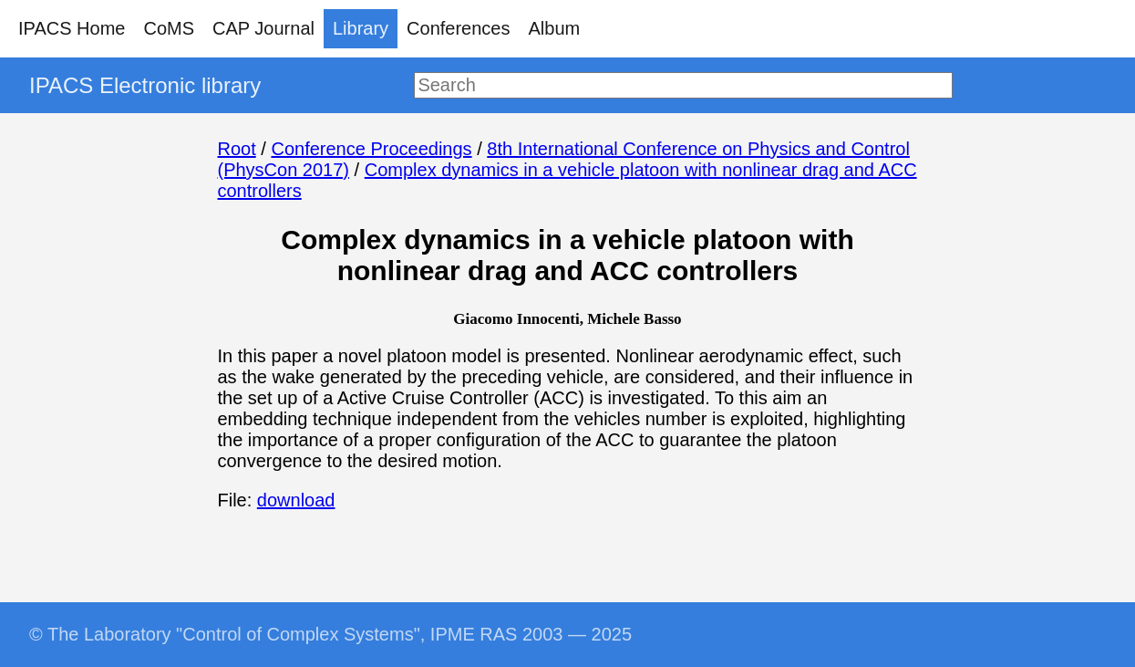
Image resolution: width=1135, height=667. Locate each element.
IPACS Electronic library (145, 85)
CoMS (168, 28)
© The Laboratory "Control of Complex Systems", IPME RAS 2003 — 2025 (330, 634)
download (296, 500)
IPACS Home (71, 28)
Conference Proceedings (371, 149)
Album (555, 28)
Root (237, 149)
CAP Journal (263, 28)
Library (360, 28)
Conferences (458, 28)
